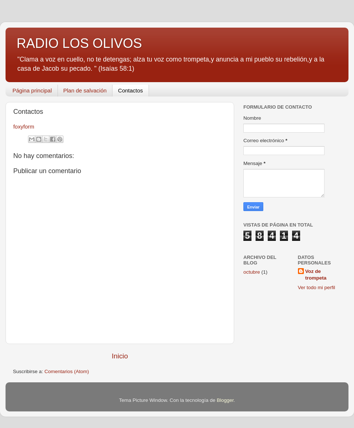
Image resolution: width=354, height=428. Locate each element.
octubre (251, 272)
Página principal (32, 90)
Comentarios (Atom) (67, 371)
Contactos (130, 90)
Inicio (120, 356)
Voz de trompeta (316, 275)
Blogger (225, 400)
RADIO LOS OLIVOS (79, 43)
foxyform (23, 127)
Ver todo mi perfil (316, 287)
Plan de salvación (85, 90)
